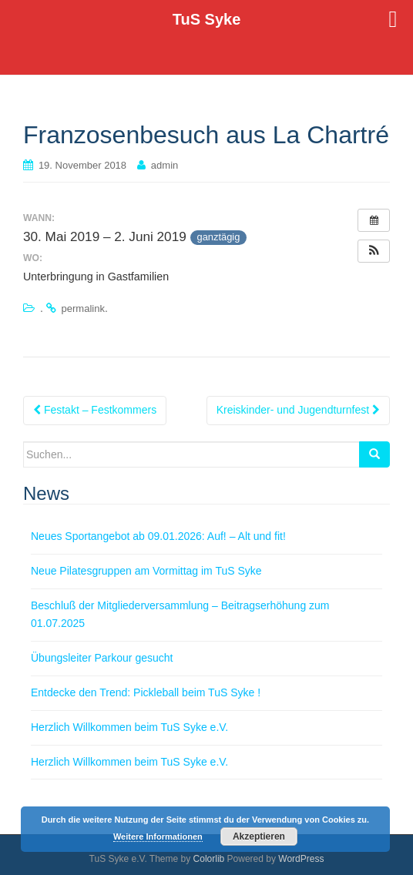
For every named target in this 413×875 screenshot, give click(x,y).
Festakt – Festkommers (94, 410)
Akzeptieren (259, 836)
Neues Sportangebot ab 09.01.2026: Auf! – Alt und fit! (158, 536)
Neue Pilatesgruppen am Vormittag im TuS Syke (146, 571)
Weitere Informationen (158, 836)
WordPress (301, 858)
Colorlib (209, 858)
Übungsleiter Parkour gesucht (102, 658)
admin (164, 165)
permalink (83, 308)
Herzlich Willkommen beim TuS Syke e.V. (129, 727)
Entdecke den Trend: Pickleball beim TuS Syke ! (145, 692)
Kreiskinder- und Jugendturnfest (298, 410)
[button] (373, 251)
